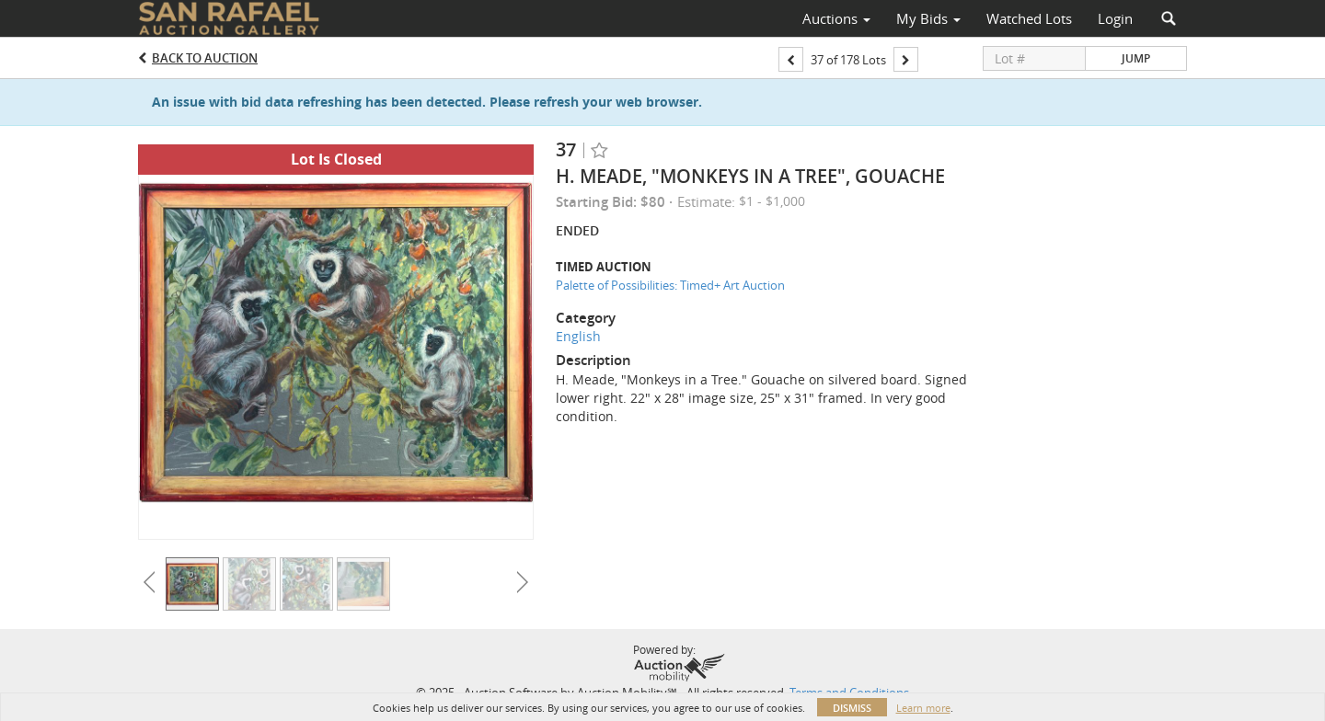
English (578, 336)
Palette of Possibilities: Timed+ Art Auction (670, 285)
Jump (1136, 58)
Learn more (923, 708)
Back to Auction (205, 58)
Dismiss (852, 708)
